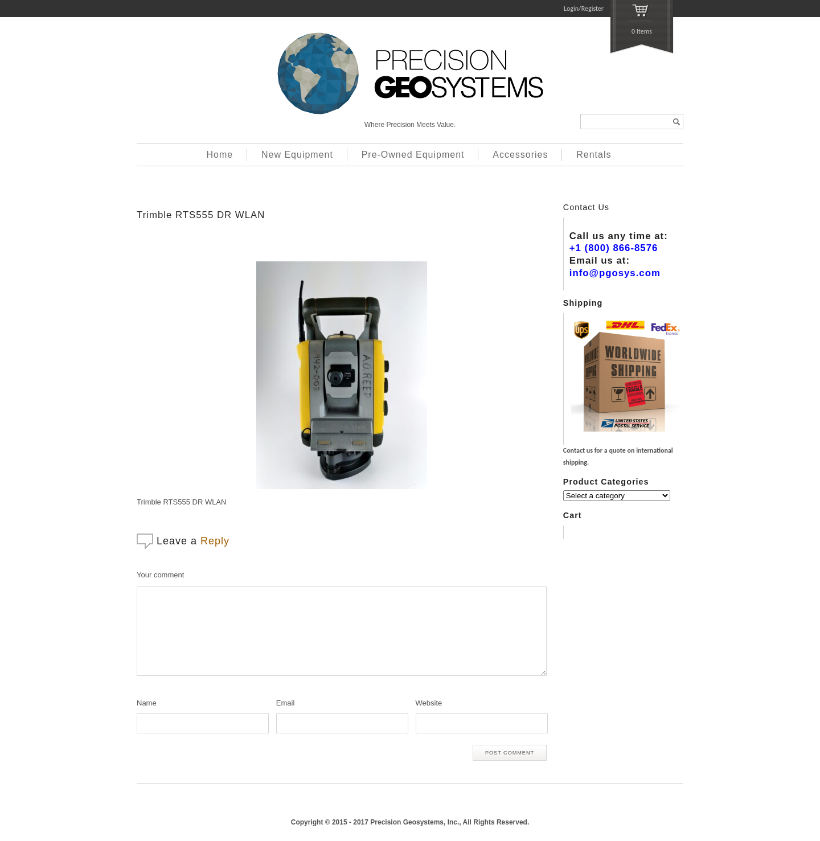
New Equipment (297, 154)
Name (147, 703)
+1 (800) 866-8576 (613, 248)
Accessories (520, 154)
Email (285, 703)
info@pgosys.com (615, 273)
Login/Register (584, 9)
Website (429, 703)
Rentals (593, 154)
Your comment (160, 575)
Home (220, 154)
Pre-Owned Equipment (413, 154)
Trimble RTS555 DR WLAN (201, 215)
